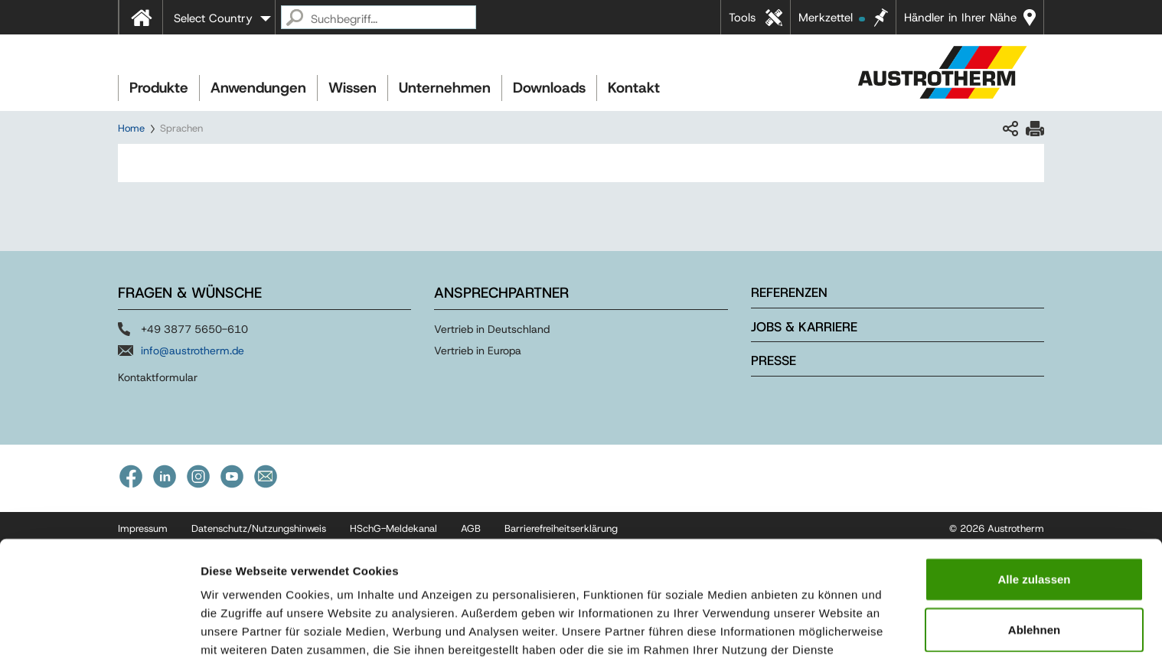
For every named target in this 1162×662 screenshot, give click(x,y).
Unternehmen (445, 87)
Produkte (158, 87)
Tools (742, 17)
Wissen (352, 87)
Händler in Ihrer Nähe (960, 17)
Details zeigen (814, 631)
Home (131, 128)
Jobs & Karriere (804, 326)
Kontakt (634, 87)
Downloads (549, 87)
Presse (773, 360)
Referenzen (789, 292)
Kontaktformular (157, 377)
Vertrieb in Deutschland (492, 329)
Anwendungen (258, 87)
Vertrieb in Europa (477, 350)
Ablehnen (1034, 543)
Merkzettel (831, 17)
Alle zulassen (1033, 493)
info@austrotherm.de (192, 350)
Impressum (337, 582)
